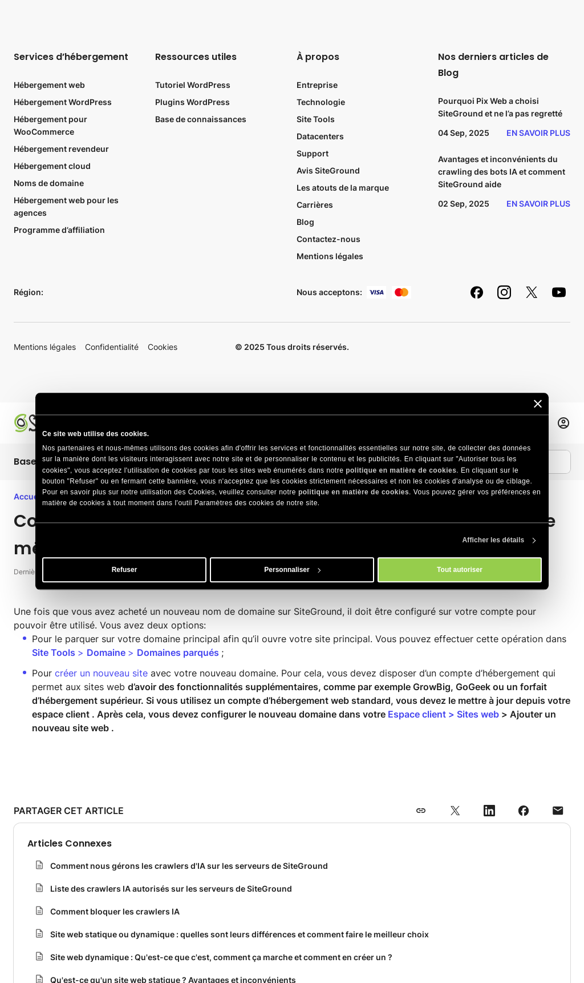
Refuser (124, 570)
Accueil (28, 496)
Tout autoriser (459, 570)
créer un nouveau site (101, 673)
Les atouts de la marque (343, 187)
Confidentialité (112, 347)
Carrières (315, 205)
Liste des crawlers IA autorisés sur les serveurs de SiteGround (171, 888)
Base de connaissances (200, 119)
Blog (305, 222)
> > (126, 652)
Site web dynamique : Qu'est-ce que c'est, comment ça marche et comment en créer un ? (221, 957)
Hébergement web (49, 85)
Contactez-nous (328, 239)
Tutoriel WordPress (192, 85)
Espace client (417, 714)
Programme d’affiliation (59, 230)
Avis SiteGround (328, 170)
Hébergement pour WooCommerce (50, 125)
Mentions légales (330, 256)
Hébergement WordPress (63, 102)
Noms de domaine (49, 183)
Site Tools (316, 119)
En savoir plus (538, 133)
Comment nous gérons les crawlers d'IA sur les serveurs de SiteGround (189, 866)
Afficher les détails (494, 541)
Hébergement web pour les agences (66, 206)
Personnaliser (292, 570)
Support (312, 153)
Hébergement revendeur (61, 149)
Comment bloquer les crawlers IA (115, 911)
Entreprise (317, 85)
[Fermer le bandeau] (538, 404)
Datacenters (320, 136)
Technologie (321, 102)
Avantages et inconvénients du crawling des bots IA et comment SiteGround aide (501, 171)
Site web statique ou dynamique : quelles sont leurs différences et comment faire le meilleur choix (239, 934)
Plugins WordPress (192, 102)
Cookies (162, 347)
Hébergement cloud (52, 166)
